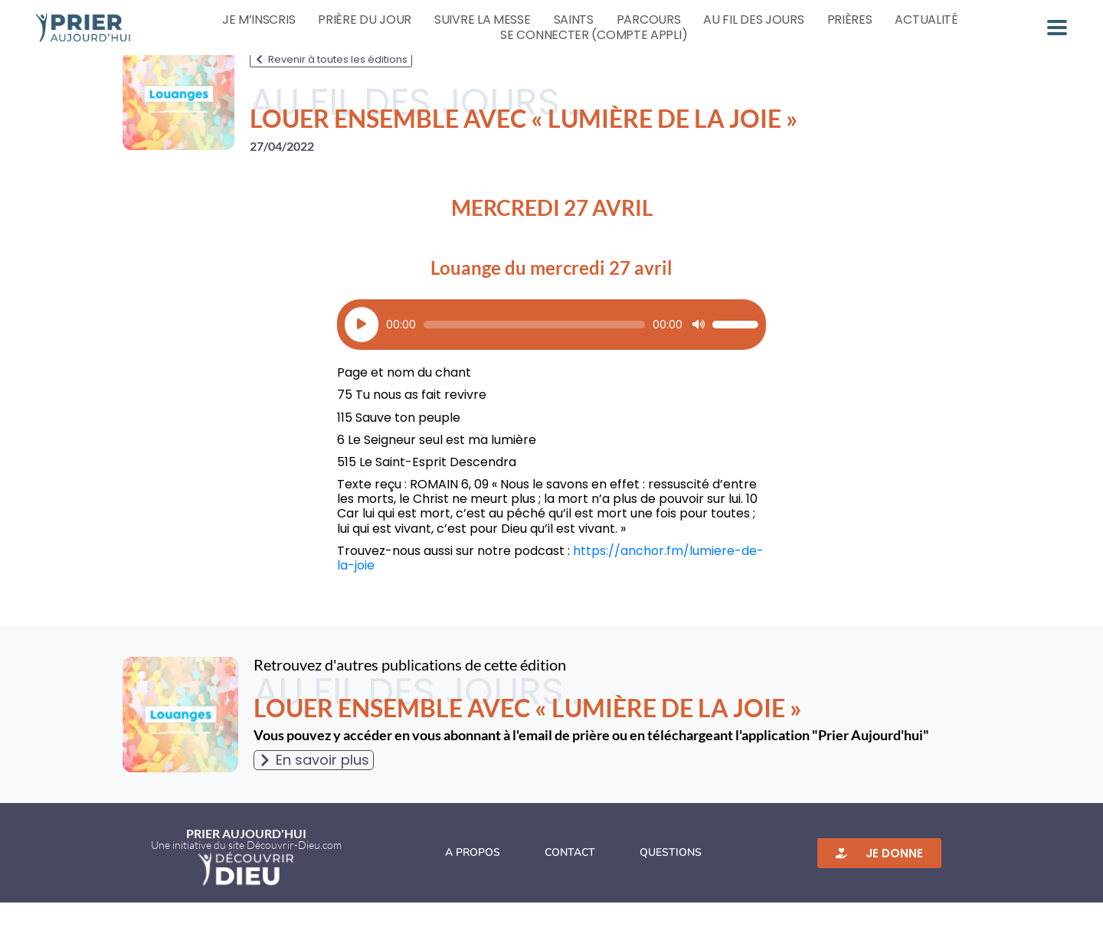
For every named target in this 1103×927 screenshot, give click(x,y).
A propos (472, 877)
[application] (551, 349)
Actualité (926, 20)
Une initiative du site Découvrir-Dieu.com (246, 869)
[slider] (534, 349)
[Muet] (698, 349)
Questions (671, 877)
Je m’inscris (258, 20)
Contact (570, 877)
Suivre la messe (482, 20)
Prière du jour (364, 20)
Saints (574, 20)
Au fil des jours (753, 20)
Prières (849, 20)
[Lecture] (361, 349)
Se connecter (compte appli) (593, 35)
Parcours (649, 20)
